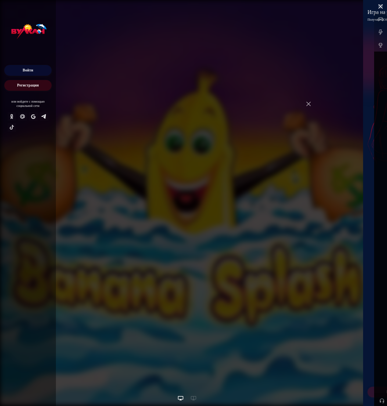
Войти (28, 70)
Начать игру (346, 392)
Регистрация (28, 85)
